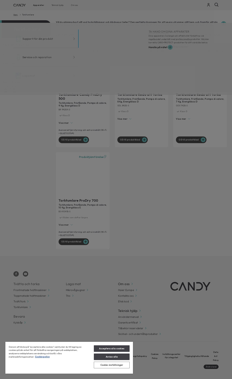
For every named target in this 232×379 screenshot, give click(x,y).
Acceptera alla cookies (111, 348)
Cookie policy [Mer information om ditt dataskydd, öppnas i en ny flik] (42, 356)
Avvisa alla (112, 356)
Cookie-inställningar (111, 365)
